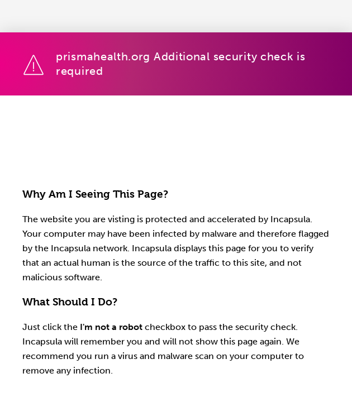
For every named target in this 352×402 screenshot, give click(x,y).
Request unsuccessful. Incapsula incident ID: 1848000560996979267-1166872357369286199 (176, 201)
